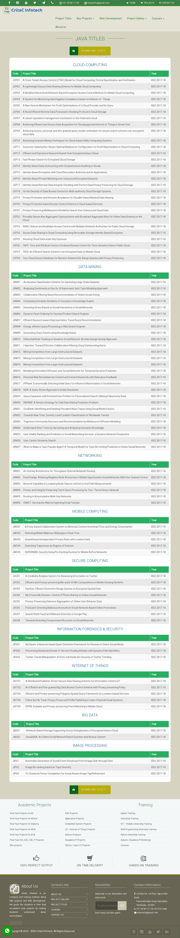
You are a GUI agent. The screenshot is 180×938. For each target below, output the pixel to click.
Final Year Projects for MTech (23, 818)
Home (131, 3)
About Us (69, 894)
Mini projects (16, 845)
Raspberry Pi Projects (75, 840)
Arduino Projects (73, 835)
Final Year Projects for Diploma (24, 824)
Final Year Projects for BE (22, 813)
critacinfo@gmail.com (97, 3)
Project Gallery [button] (137, 18)
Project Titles (63, 18)
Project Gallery (69, 899)
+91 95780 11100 (69, 3)
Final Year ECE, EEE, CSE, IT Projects (27, 840)
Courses (125, 845)
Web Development (110, 18)
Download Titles (87, 51)
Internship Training (129, 818)
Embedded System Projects (78, 824)
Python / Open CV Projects (77, 845)
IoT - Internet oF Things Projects (80, 829)
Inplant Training (128, 813)
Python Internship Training (133, 835)
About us (60, 27)
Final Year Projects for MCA (22, 829)
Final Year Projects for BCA (22, 835)
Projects (147, 3)
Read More (16, 923)
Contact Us (166, 3)
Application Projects (74, 818)
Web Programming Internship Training (138, 829)
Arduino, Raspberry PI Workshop (136, 840)
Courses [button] (158, 18)
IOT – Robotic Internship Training (136, 824)
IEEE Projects (71, 813)
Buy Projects (85, 18)
